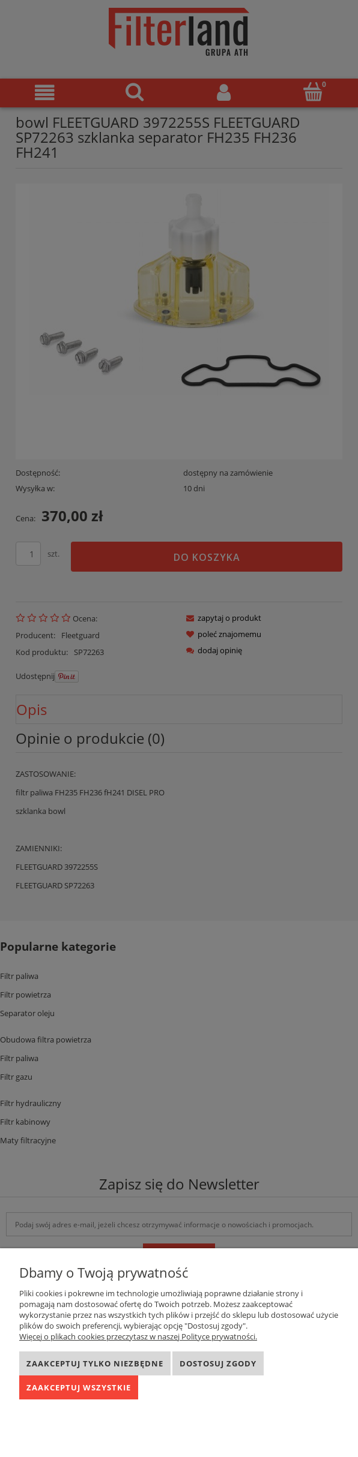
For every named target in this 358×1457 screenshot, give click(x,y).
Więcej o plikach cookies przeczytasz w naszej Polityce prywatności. (138, 1336)
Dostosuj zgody (218, 1363)
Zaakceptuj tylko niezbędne (94, 1363)
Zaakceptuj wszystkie (78, 1387)
